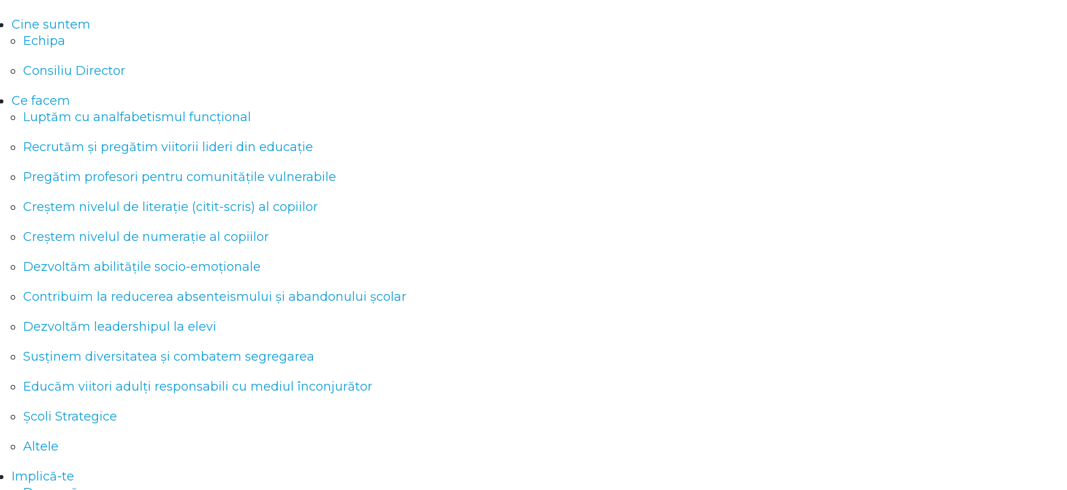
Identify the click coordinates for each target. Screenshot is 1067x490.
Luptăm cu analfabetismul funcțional (137, 117)
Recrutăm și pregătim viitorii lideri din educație (168, 147)
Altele (41, 446)
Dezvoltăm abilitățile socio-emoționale (142, 266)
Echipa (44, 40)
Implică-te (43, 476)
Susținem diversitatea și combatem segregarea (168, 356)
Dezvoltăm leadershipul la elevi (119, 326)
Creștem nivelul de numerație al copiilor (146, 236)
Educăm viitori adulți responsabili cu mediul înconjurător (197, 386)
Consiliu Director (74, 70)
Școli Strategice (70, 416)
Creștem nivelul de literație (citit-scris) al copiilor (170, 206)
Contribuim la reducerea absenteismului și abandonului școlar (214, 296)
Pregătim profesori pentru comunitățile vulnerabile (179, 176)
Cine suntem (51, 24)
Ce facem (41, 100)
